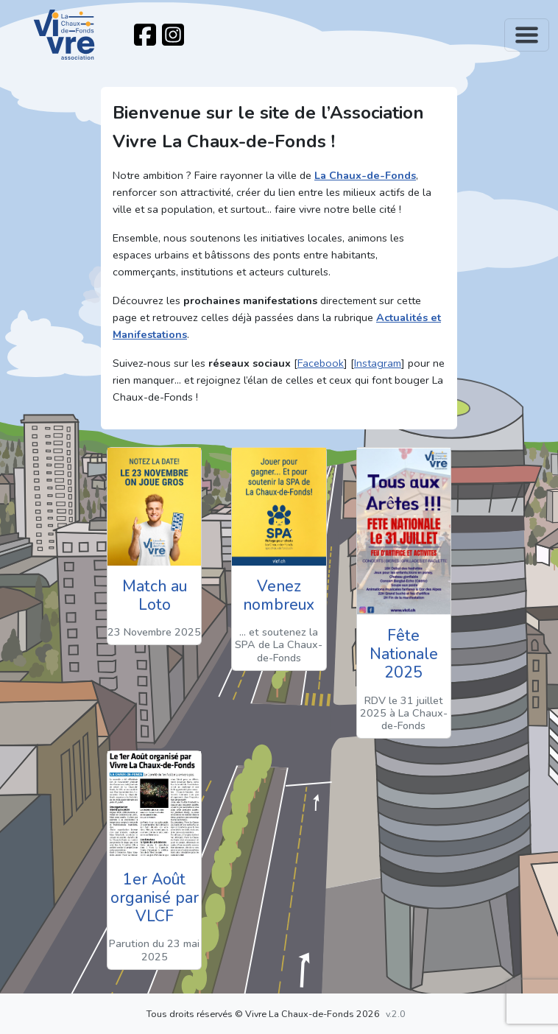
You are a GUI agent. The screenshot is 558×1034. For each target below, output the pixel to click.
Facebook (320, 363)
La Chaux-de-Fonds (365, 175)
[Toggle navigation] (526, 35)
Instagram (377, 363)
